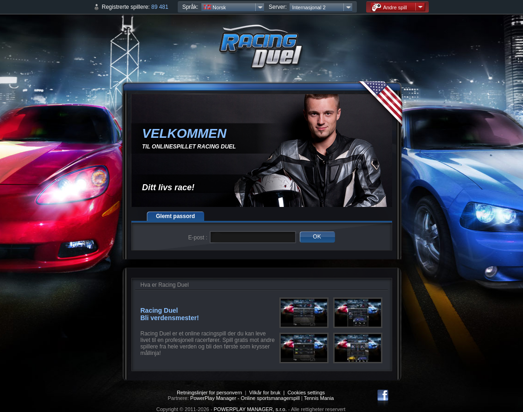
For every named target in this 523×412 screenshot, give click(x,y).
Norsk (215, 7)
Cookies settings (306, 392)
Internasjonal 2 (308, 7)
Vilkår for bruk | (268, 392)
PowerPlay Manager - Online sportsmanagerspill (245, 398)
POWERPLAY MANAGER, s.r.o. (249, 409)
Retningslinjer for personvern (209, 392)
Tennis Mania (319, 398)
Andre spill (389, 7)
